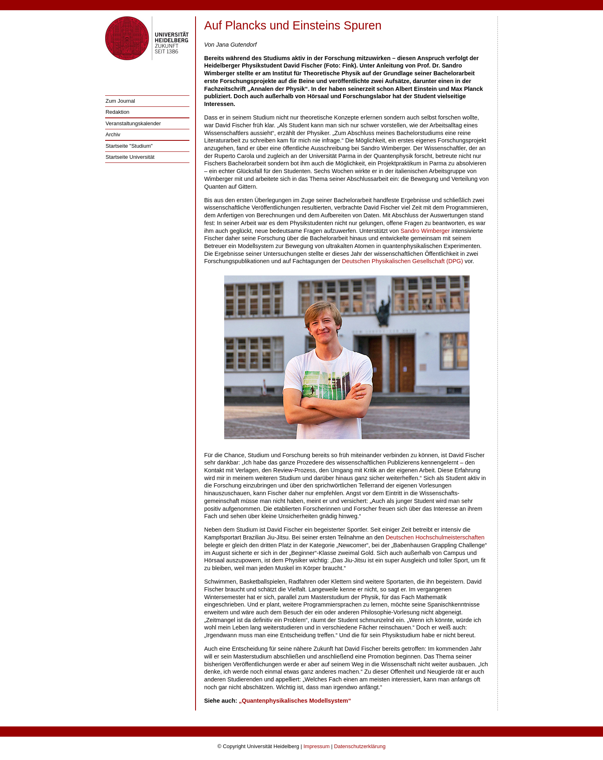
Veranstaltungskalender (133, 123)
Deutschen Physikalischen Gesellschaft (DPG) (402, 261)
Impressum (317, 746)
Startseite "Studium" (129, 146)
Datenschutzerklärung (359, 746)
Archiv (113, 134)
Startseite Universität (130, 157)
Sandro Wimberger (425, 231)
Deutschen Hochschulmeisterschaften (435, 537)
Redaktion (117, 112)
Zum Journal (120, 101)
